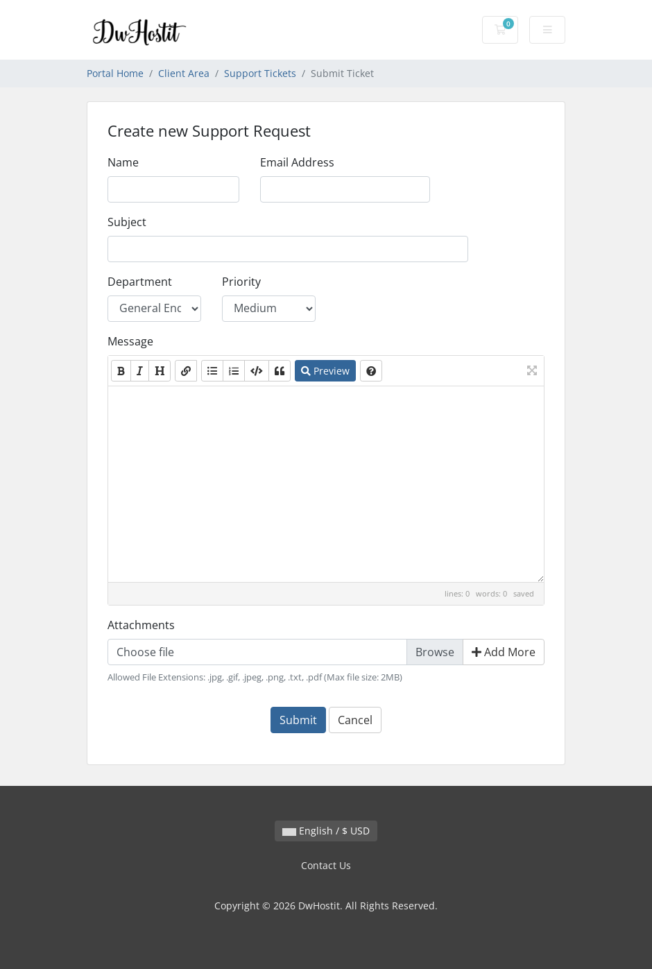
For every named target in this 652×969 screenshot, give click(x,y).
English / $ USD (326, 830)
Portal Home (115, 73)
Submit (298, 720)
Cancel (355, 720)
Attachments (141, 625)
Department (140, 281)
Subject (127, 222)
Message (130, 341)
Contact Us (326, 865)
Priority (241, 281)
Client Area (183, 73)
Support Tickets (260, 73)
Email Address (297, 162)
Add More (503, 652)
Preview (325, 370)
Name (123, 162)
